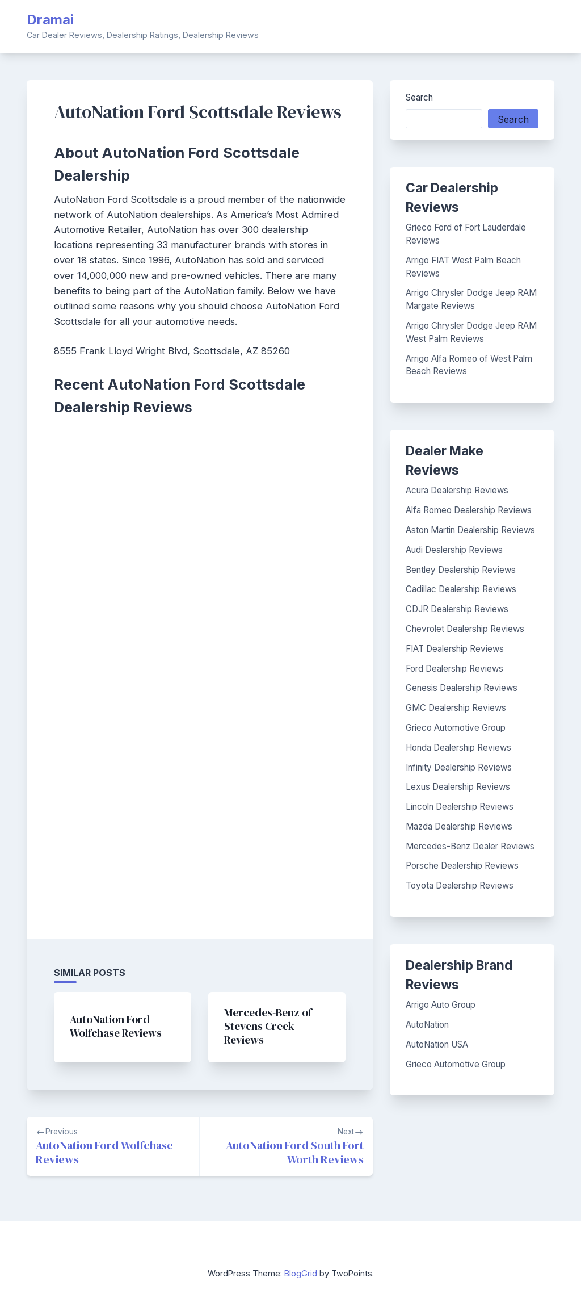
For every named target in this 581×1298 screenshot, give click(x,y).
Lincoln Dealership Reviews (459, 806)
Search (419, 97)
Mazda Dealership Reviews (459, 826)
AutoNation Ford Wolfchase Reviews (116, 1026)
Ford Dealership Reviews (454, 668)
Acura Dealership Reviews (457, 490)
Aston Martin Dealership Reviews (470, 530)
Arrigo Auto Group (440, 1004)
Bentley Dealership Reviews (461, 569)
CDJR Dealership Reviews (457, 609)
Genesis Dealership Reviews (461, 688)
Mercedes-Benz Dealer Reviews (470, 846)
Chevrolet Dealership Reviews (465, 628)
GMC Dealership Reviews (456, 707)
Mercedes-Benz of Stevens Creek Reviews (267, 1026)
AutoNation (427, 1024)
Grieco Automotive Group (456, 727)
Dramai (50, 19)
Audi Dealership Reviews (454, 550)
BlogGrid (300, 1273)
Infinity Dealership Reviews (459, 767)
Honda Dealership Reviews (458, 747)
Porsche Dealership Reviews (462, 865)
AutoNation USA (437, 1044)
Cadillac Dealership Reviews (461, 589)
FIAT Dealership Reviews (455, 648)
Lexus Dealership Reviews (458, 786)
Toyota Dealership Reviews (459, 885)
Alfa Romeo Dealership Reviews (469, 510)
